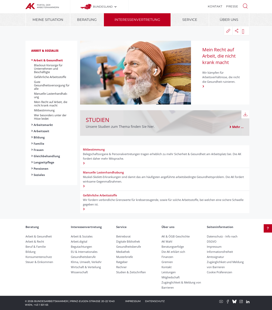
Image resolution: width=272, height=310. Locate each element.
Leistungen (169, 272)
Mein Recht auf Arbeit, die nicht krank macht (50, 103)
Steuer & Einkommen (39, 262)
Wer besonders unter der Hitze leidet (50, 116)
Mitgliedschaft (171, 277)
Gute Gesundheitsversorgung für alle (52, 85)
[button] (245, 5)
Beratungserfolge (173, 246)
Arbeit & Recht (35, 241)
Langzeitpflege (44, 162)
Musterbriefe (124, 257)
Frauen (39, 150)
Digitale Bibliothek (128, 241)
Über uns (229, 20)
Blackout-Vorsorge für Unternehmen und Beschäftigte (48, 68)
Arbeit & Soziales (45, 50)
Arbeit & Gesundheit (48, 60)
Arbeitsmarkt (43, 125)
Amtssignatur (215, 257)
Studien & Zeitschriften (131, 272)
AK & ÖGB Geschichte (176, 236)
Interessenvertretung (137, 20)
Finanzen (167, 257)
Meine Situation (47, 20)
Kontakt (215, 6)
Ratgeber (122, 262)
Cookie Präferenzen (219, 272)
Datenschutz (155, 301)
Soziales (39, 175)
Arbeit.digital (79, 241)
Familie (39, 143)
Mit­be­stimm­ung (44, 110)
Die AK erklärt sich (173, 252)
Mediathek (123, 252)
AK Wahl (167, 241)
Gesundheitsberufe (83, 257)
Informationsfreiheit (220, 252)
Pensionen (41, 168)
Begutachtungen (81, 246)
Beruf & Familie (36, 246)
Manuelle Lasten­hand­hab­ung (51, 95)
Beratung (87, 20)
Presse (232, 6)
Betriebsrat (123, 236)
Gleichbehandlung (47, 156)
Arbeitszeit (41, 131)
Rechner (121, 267)
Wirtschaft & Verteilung (86, 267)
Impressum (214, 246)
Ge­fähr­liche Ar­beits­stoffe (50, 77)
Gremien (167, 262)
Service (189, 20)
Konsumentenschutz (39, 257)
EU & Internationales (84, 252)
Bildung (39, 137)
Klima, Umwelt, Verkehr (86, 262)
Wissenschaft (79, 272)
